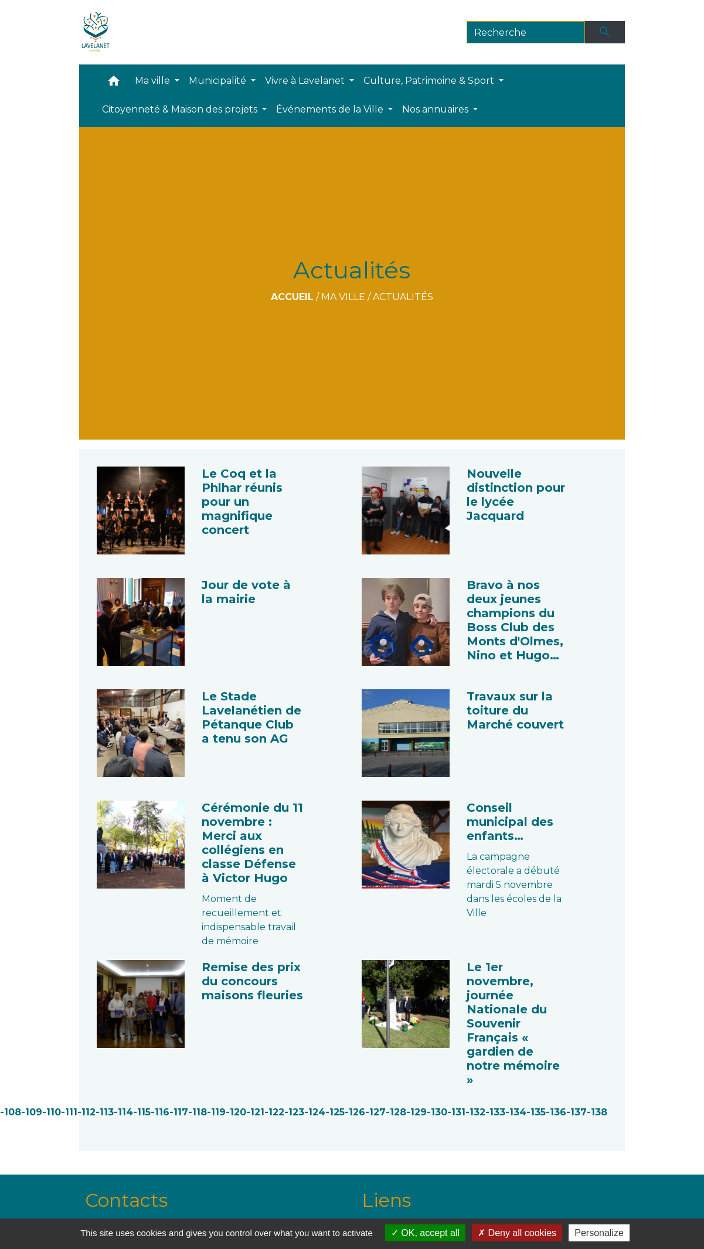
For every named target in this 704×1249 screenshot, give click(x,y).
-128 (396, 1112)
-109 (31, 1112)
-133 (495, 1112)
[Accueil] (96, 32)
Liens (386, 1200)
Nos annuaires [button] (436, 109)
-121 (255, 1112)
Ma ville (343, 296)
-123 (294, 1112)
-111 (69, 1112)
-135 (536, 1112)
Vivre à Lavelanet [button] (306, 80)
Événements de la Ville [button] (331, 109)
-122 (274, 1112)
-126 (355, 1112)
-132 (475, 1112)
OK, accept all (425, 1233)
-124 (314, 1112)
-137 (576, 1112)
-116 (160, 1112)
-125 (335, 1112)
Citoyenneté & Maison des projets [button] (181, 109)
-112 (86, 1112)
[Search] (526, 32)
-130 (437, 1112)
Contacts (126, 1200)
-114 (123, 1112)
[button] (113, 83)
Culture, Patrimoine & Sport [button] (429, 80)
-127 (375, 1112)
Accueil (292, 296)
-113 (105, 1112)
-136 (556, 1112)
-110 (51, 1112)
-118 (197, 1112)
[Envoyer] (605, 32)
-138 (597, 1112)
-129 (416, 1112)
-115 (142, 1112)
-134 (515, 1112)
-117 (178, 1112)
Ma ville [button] (153, 80)
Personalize (599, 1233)
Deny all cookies (517, 1233)
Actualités (403, 296)
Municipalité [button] (219, 80)
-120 (236, 1112)
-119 (216, 1112)
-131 (456, 1112)
